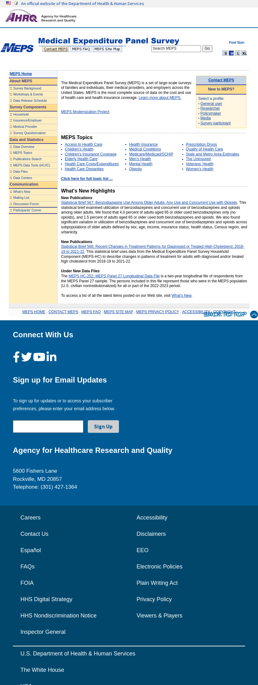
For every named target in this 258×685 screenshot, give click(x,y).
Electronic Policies (159, 566)
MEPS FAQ (91, 312)
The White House (42, 670)
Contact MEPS (221, 80)
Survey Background (27, 88)
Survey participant (215, 123)
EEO (143, 550)
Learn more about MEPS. (160, 97)
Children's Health (79, 149)
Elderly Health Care (81, 159)
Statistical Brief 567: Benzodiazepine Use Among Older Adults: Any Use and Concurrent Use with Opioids (149, 202)
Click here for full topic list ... (87, 179)
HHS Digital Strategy (46, 599)
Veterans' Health (200, 164)
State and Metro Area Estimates (212, 154)
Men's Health (140, 159)
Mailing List (21, 197)
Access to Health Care (83, 144)
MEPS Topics (22, 153)
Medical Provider (25, 126)
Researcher (210, 108)
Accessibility (152, 517)
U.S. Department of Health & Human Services (77, 653)
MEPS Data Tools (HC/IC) (31, 165)
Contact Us (34, 534)
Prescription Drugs (201, 144)
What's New (21, 191)
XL (244, 53)
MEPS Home (21, 74)
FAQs (27, 566)
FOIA (27, 583)
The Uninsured (198, 159)
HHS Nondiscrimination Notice (58, 615)
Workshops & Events (28, 94)
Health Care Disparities (84, 169)
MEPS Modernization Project (85, 112)
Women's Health (199, 169)
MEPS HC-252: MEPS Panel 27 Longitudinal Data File (114, 276)
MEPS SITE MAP (118, 312)
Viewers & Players (159, 615)
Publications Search (27, 159)
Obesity (135, 169)
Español (30, 550)
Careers (30, 517)
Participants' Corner (27, 210)
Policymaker (210, 113)
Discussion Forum (26, 204)
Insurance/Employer (27, 120)
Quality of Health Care (204, 149)
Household (21, 114)
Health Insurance (143, 144)
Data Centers (22, 178)
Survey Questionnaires (29, 133)
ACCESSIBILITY (196, 312)
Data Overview (23, 147)
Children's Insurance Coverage (90, 154)
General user (211, 103)
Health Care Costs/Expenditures (92, 164)
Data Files (20, 171)
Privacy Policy (154, 599)
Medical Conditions (145, 149)
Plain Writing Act (157, 583)
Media (205, 118)
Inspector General (42, 632)
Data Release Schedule (30, 100)
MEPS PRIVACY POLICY (157, 312)
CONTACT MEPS (63, 312)
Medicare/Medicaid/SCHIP (151, 154)
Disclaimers (151, 534)
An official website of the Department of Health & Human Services (82, 3)
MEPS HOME (33, 312)
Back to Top (231, 314)
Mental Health (140, 164)
